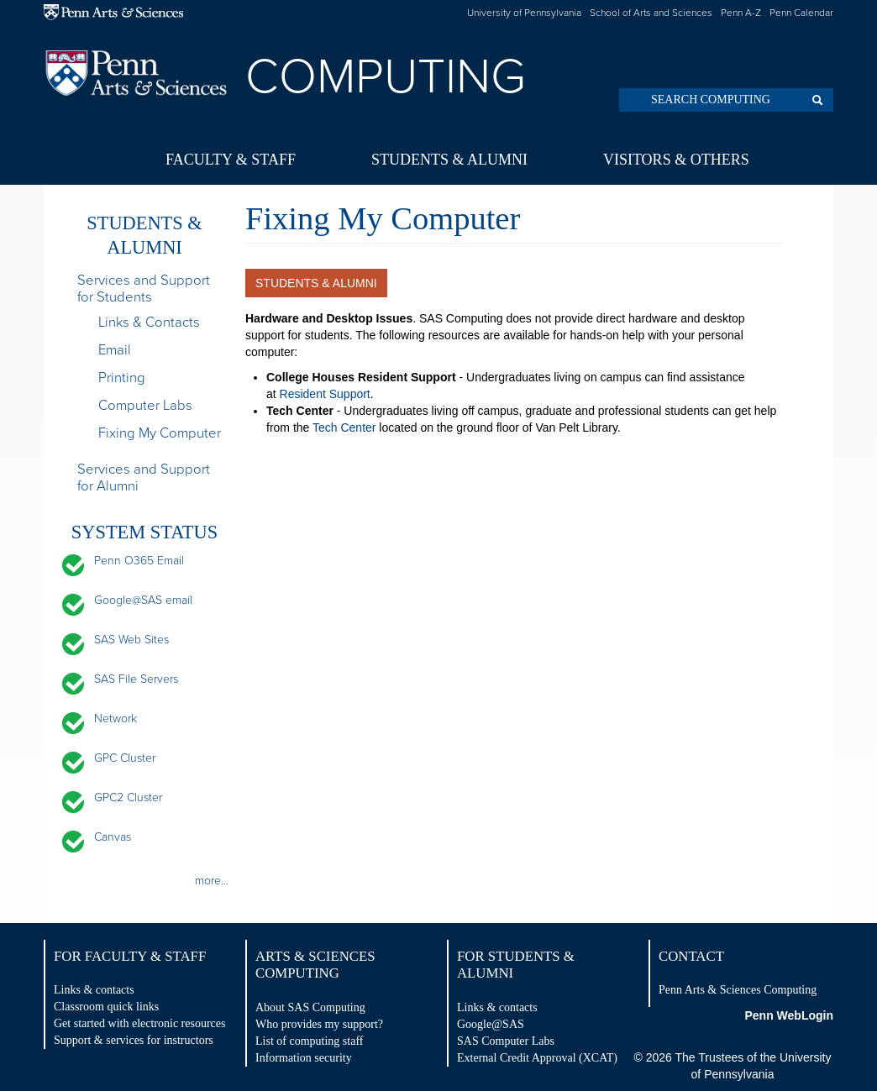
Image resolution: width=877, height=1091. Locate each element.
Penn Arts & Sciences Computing (738, 989)
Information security (303, 1058)
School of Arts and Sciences (651, 12)
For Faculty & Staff (130, 956)
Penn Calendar (801, 12)
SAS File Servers (136, 679)
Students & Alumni (449, 159)
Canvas (112, 837)
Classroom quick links (106, 1006)
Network (115, 718)
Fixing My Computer (159, 433)
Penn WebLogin (788, 1015)
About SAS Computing (310, 1007)
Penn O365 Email (139, 560)
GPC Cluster (124, 758)
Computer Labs (145, 405)
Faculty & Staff (230, 159)
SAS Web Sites (131, 639)
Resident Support (325, 394)
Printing (121, 378)
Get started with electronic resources (139, 1023)
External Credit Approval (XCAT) (537, 1058)
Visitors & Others (676, 159)
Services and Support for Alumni (143, 478)
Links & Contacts (149, 322)
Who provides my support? (319, 1024)
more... (211, 880)
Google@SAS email (143, 600)
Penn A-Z (741, 12)
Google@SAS (490, 1024)
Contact (691, 956)
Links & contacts (94, 989)
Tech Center (343, 427)
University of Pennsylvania (524, 12)
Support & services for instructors (133, 1040)
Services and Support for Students (143, 289)
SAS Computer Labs (505, 1041)
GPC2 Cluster (128, 797)
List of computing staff (309, 1041)
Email (114, 350)
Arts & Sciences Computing (315, 964)
